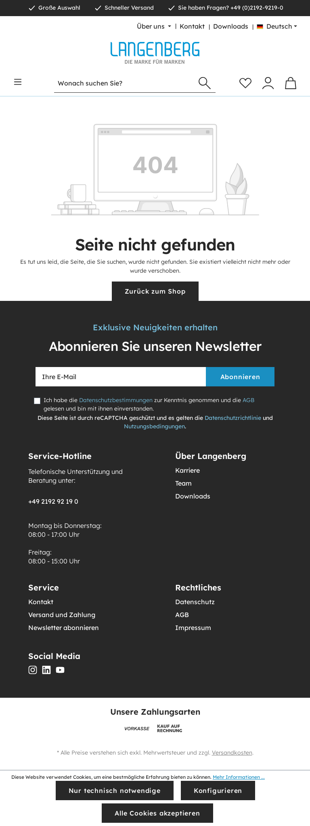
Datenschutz (195, 602)
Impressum (193, 628)
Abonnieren (240, 377)
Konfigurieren (218, 790)
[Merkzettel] (245, 83)
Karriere (187, 470)
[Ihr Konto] (268, 83)
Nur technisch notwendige (115, 790)
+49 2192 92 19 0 (53, 501)
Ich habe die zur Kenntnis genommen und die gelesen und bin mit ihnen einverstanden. (149, 404)
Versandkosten (232, 752)
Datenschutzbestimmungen (116, 400)
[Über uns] (154, 26)
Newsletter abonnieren (63, 628)
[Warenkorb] (290, 83)
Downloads (230, 26)
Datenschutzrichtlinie (233, 417)
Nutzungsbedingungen (154, 426)
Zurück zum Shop (155, 291)
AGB (248, 400)
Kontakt (192, 26)
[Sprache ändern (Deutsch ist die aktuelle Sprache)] (277, 26)
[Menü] (17, 82)
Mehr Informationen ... (239, 777)
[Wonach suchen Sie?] (124, 83)
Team (183, 483)
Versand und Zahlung (61, 615)
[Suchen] (205, 83)
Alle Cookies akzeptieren (157, 813)
